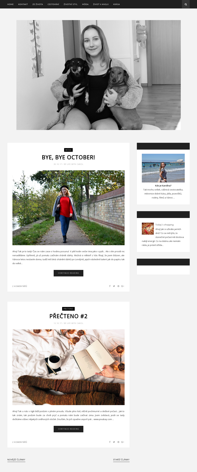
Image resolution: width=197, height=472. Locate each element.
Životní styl (71, 4)
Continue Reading (68, 273)
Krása (116, 4)
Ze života (37, 4)
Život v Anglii (101, 4)
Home (10, 4)
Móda (85, 4)
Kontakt (23, 4)
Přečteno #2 (68, 316)
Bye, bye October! (68, 157)
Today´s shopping (164, 224)
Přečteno (68, 309)
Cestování (53, 4)
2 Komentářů (19, 286)
